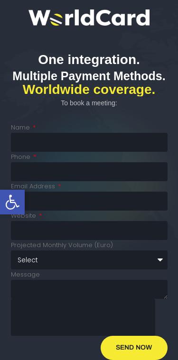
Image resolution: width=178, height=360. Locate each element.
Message (25, 274)
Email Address (34, 186)
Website (24, 215)
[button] (12, 202)
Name (21, 127)
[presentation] (83, 317)
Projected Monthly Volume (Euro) (62, 244)
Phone (21, 156)
